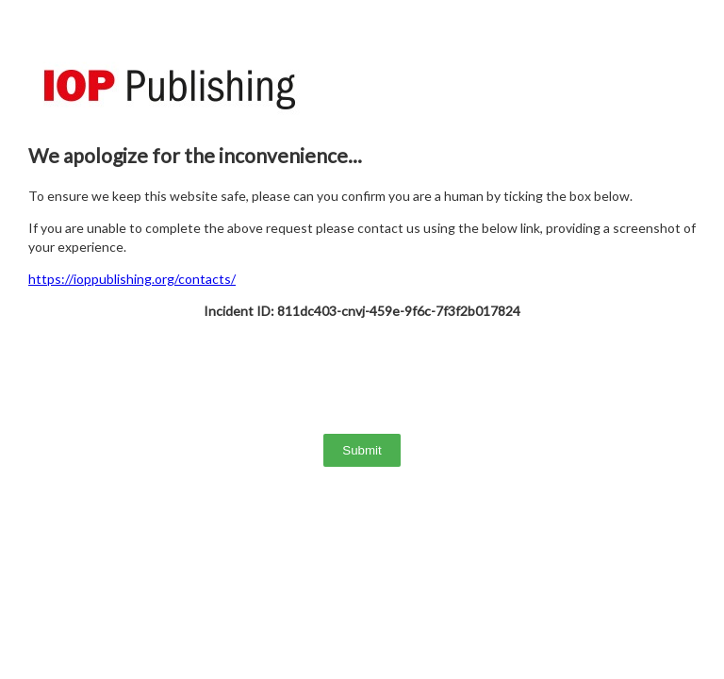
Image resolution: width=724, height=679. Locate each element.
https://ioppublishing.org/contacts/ (132, 279)
